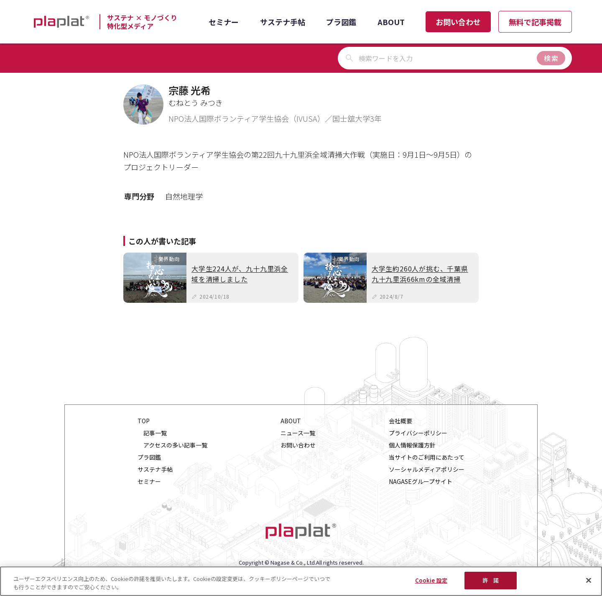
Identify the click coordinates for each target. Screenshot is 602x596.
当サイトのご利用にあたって (426, 457)
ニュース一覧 (298, 433)
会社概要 (400, 421)
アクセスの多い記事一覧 (175, 445)
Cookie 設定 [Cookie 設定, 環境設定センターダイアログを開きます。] (431, 580)
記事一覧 (155, 433)
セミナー (224, 21)
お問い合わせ (458, 21)
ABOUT (391, 21)
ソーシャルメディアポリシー (426, 469)
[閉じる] (588, 580)
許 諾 (490, 580)
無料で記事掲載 (535, 21)
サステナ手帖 (282, 21)
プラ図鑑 (341, 21)
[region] (301, 581)
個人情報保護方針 (412, 445)
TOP (144, 421)
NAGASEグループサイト (420, 481)
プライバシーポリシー (418, 433)
